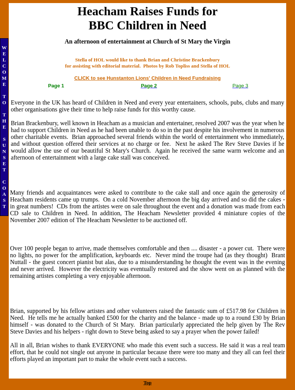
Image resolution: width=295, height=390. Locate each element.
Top (147, 382)
